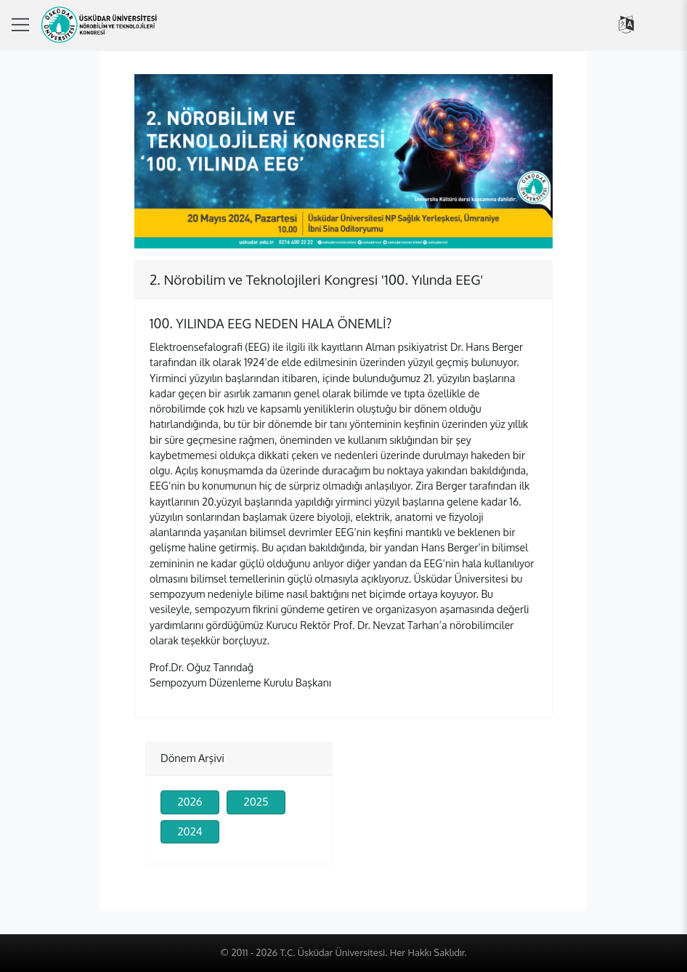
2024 (189, 831)
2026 (189, 802)
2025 (256, 802)
